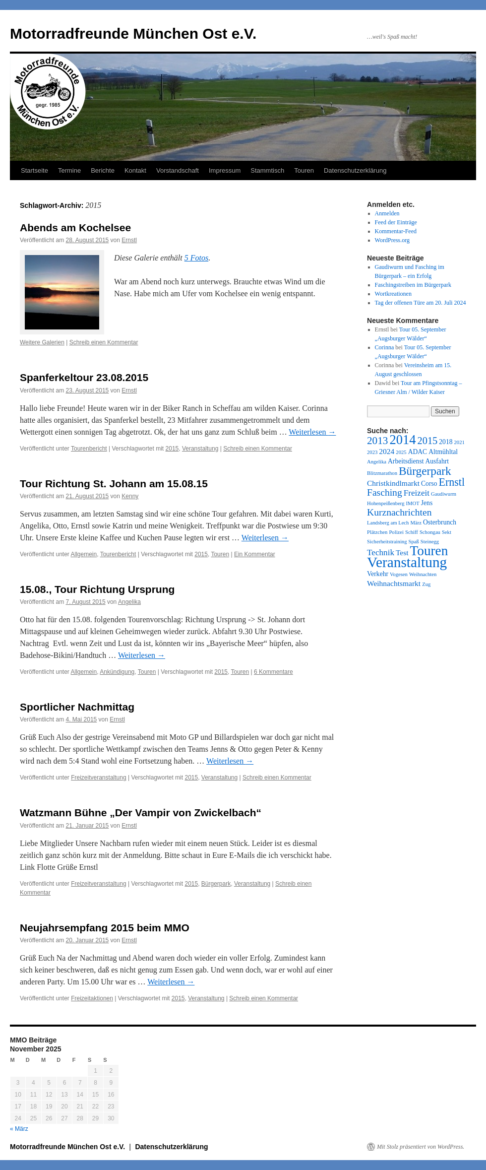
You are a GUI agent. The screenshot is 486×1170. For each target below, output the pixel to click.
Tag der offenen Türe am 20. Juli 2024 (420, 302)
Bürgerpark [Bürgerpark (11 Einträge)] (425, 470)
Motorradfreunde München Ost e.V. (133, 33)
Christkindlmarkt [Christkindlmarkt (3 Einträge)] (393, 483)
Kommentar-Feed (396, 231)
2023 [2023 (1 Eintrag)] (372, 452)
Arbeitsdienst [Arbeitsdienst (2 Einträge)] (406, 461)
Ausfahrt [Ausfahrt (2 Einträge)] (437, 461)
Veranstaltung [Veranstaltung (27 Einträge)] (407, 562)
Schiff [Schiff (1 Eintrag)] (411, 532)
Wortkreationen (393, 293)
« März (19, 1128)
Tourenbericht (89, 448)
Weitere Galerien (42, 342)
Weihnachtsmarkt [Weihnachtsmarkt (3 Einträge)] (394, 583)
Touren (304, 170)
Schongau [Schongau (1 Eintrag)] (430, 532)
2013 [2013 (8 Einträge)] (377, 441)
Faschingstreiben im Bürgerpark (413, 284)
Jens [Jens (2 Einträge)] (426, 503)
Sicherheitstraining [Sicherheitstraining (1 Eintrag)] (387, 541)
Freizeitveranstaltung (98, 777)
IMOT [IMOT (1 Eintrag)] (413, 503)
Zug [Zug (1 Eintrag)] (426, 584)
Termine (69, 170)
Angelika (129, 601)
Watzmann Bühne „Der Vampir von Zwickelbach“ (140, 812)
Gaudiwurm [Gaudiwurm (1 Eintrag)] (443, 494)
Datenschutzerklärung (355, 170)
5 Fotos (196, 258)
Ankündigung (117, 671)
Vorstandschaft (177, 170)
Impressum (225, 170)
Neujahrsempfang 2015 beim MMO (104, 927)
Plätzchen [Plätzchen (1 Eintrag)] (377, 532)
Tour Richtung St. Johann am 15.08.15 (114, 483)
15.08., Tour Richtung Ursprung (97, 589)
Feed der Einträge (396, 222)
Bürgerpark (216, 883)
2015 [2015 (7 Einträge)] (428, 440)
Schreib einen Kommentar (103, 342)
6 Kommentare (273, 671)
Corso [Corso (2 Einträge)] (429, 483)
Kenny (130, 496)
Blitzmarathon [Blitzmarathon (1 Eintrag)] (382, 473)
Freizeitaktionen (92, 998)
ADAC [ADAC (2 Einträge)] (417, 451)
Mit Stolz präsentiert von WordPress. (420, 1146)
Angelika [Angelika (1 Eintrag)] (376, 461)
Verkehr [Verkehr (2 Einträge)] (377, 574)
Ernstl (129, 240)
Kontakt (135, 170)
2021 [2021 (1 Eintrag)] (459, 442)
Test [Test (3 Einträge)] (402, 552)
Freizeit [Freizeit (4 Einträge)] (416, 493)
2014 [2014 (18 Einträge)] (402, 439)
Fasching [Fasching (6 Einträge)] (384, 492)
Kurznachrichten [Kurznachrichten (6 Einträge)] (399, 512)
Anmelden (387, 213)
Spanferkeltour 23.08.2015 (84, 377)
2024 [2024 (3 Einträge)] (386, 451)
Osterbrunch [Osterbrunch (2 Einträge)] (439, 522)
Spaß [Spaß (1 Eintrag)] (414, 541)
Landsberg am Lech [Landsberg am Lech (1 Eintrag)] (388, 522)
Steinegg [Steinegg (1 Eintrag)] (430, 541)
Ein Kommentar (254, 554)
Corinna (384, 347)
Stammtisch (267, 170)
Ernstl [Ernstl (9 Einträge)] (451, 482)
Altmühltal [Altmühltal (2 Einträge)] (443, 451)
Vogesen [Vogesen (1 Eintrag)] (399, 574)
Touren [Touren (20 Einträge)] (429, 550)
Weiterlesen (312, 432)
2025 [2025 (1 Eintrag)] (401, 452)
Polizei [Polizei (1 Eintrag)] (396, 532)
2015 (172, 448)
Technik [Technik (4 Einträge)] (380, 552)
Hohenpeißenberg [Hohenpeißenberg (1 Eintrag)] (386, 503)
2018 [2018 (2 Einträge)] (445, 442)
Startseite (34, 170)
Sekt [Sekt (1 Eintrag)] (446, 532)
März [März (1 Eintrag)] (415, 522)
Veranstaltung (200, 448)
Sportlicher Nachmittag (77, 707)
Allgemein (84, 554)
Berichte (103, 170)
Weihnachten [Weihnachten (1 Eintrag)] (422, 574)
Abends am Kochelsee (75, 227)
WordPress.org (392, 240)
